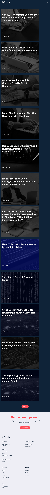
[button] (48, 2)
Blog (3, 484)
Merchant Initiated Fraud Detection (7, 448)
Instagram (27, 475)
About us (3, 470)
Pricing (3, 461)
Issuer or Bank (28, 446)
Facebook (27, 472)
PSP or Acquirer (28, 444)
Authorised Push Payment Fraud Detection (7, 456)
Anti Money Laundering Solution (6, 452)
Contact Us (4, 472)
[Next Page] (25, 406)
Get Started (4, 464)
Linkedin (27, 470)
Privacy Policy (4, 475)
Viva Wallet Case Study (5, 487)
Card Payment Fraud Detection (6, 444)
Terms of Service (5, 477)
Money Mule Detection (6, 459)
